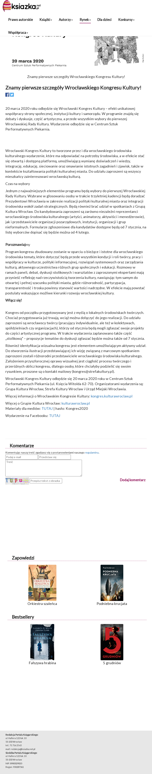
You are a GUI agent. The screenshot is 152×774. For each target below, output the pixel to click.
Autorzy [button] (66, 20)
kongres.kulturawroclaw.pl (111, 396)
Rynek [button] (85, 20)
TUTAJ (47, 408)
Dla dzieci (104, 20)
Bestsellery (23, 617)
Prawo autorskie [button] (20, 20)
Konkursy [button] (126, 20)
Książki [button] (45, 20)
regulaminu (92, 452)
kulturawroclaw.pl (76, 403)
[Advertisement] (76, 512)
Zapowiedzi (23, 558)
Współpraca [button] (18, 32)
